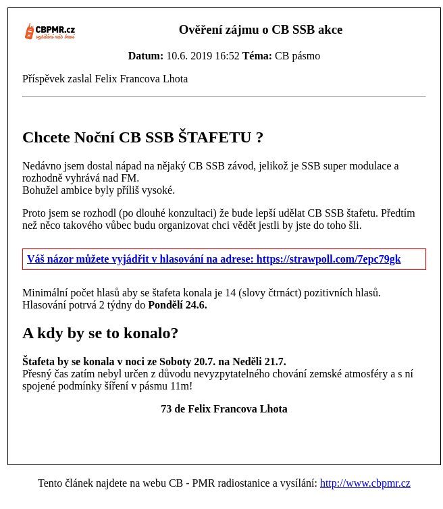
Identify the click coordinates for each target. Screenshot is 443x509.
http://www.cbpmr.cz (365, 483)
